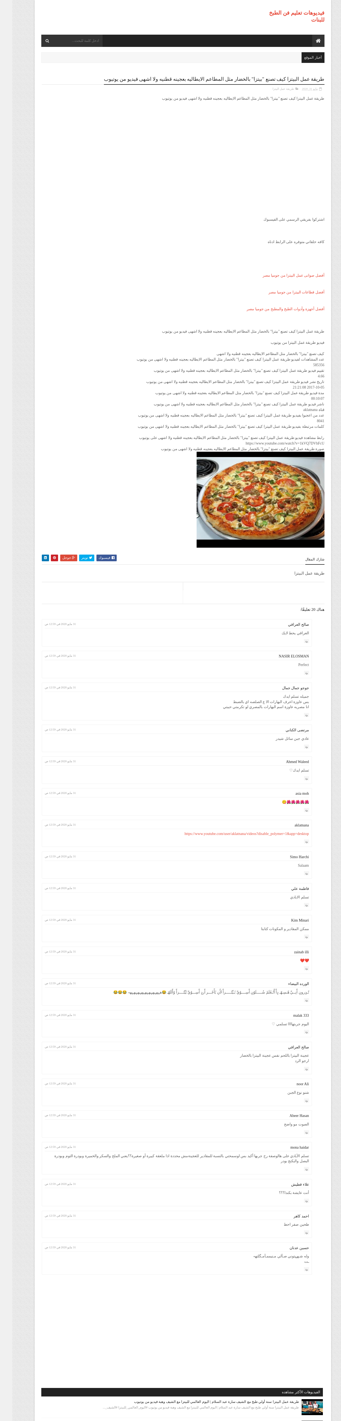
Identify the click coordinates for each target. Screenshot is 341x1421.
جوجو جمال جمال (283, 694)
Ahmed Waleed (285, 768)
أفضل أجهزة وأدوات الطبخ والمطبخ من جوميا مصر (273, 315)
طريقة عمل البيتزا (271, 94)
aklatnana (289, 831)
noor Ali (290, 1095)
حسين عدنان (287, 1259)
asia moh (290, 800)
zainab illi (289, 958)
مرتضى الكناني (285, 736)
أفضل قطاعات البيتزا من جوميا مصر (284, 298)
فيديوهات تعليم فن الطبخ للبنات (272, 1413)
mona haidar (287, 1159)
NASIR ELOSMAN (281, 662)
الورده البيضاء (286, 990)
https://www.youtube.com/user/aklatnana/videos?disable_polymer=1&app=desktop (234, 840)
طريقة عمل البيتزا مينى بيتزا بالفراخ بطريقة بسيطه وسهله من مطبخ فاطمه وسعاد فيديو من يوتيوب (62, 351)
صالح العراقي (286, 631)
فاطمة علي (288, 895)
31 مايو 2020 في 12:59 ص (141, 630)
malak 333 (289, 1027)
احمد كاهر (289, 1227)
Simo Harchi (287, 863)
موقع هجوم (236, 1413)
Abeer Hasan (287, 1127)
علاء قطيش (288, 1196)
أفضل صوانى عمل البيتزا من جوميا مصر (281, 282)
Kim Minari (288, 927)
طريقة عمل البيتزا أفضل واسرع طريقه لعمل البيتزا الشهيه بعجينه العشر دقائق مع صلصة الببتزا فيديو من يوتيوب (60, 255)
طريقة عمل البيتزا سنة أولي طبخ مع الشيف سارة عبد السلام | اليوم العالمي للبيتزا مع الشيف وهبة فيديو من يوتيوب (62, 107)
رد (294, 646)
